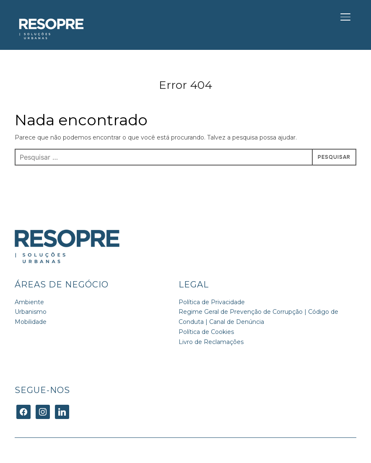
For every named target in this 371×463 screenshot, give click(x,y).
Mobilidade (31, 322)
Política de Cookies (206, 332)
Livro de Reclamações (211, 342)
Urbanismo (31, 312)
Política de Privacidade (212, 302)
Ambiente (29, 302)
